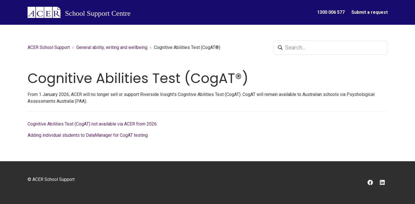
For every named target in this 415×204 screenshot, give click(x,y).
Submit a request (369, 12)
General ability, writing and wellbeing (111, 47)
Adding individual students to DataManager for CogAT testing (88, 135)
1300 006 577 (331, 12)
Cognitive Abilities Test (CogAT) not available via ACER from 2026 (92, 124)
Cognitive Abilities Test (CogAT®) (187, 47)
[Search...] (330, 48)
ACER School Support (49, 47)
